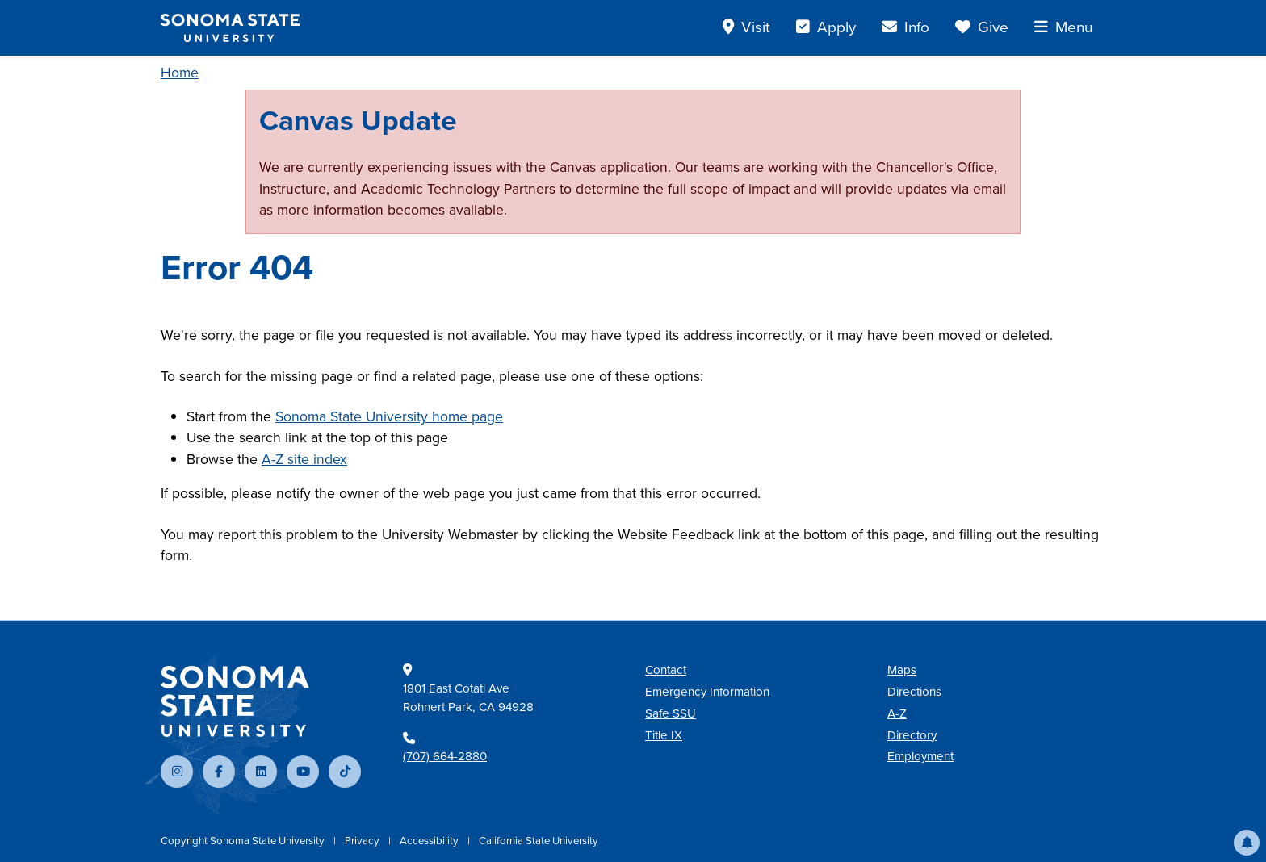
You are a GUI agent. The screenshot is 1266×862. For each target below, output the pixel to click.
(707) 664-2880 (445, 756)
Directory (912, 735)
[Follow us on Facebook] (219, 771)
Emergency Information (707, 692)
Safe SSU (670, 713)
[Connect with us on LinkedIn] (261, 771)
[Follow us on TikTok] (345, 771)
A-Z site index (304, 459)
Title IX (663, 735)
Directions (914, 692)
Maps (901, 670)
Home (180, 72)
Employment (920, 756)
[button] (1247, 843)
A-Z (897, 713)
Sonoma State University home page (389, 416)
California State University (538, 840)
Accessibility (430, 840)
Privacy (363, 840)
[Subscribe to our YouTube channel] (303, 771)
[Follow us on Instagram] (177, 771)
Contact (665, 670)
